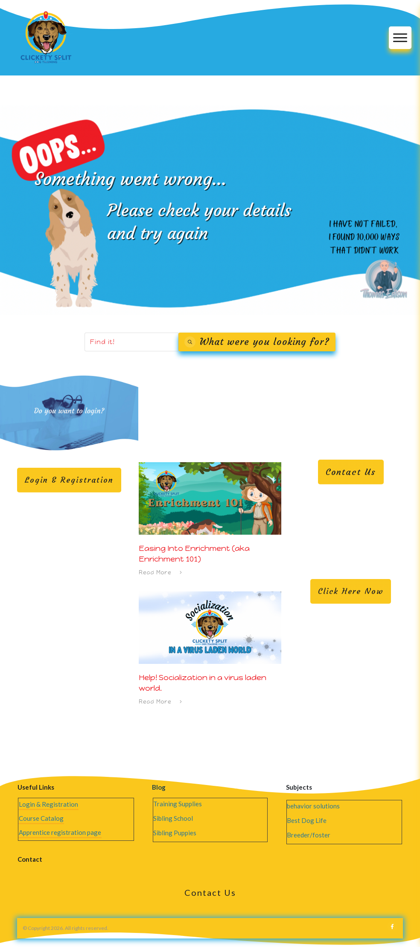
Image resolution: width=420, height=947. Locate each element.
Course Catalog (41, 818)
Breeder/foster (308, 835)
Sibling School (173, 818)
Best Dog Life (307, 820)
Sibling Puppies (174, 833)
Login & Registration (48, 804)
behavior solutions (313, 806)
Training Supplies (177, 804)
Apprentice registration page (60, 832)
